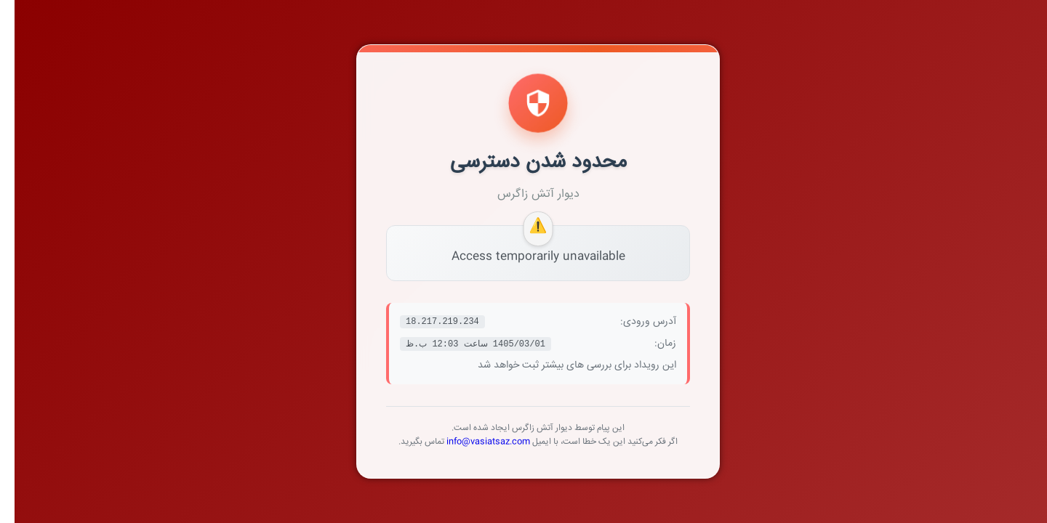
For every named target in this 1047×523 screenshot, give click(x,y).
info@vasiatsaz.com (474, 442)
